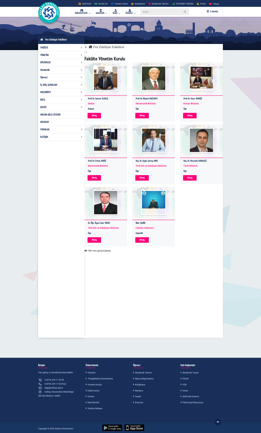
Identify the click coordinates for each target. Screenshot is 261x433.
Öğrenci (61, 77)
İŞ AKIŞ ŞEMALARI (61, 84)
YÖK (184, 384)
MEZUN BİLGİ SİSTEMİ (50, 114)
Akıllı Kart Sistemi (190, 396)
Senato (91, 396)
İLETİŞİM (61, 137)
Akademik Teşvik (190, 372)
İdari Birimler (93, 402)
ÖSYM (185, 378)
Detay (94, 115)
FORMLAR (61, 129)
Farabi (138, 396)
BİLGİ (61, 99)
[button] (214, 3)
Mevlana (139, 390)
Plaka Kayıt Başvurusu (192, 402)
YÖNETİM (61, 55)
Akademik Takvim (143, 372)
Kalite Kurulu (93, 390)
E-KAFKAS (212, 11)
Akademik (61, 69)
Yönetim (91, 372)
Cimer (185, 390)
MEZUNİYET (61, 92)
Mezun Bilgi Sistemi (144, 378)
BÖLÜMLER (61, 62)
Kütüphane (140, 384)
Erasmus (139, 402)
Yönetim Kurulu (95, 384)
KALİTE (61, 107)
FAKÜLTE (61, 47)
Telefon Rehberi (95, 408)
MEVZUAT (44, 122)
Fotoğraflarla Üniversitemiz (100, 378)
